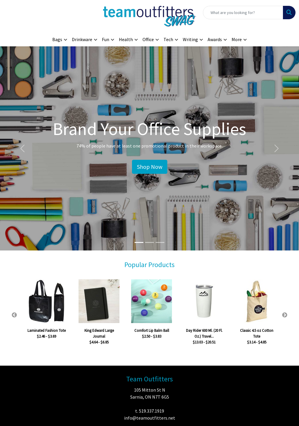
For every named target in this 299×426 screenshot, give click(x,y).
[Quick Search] (243, 12)
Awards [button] (215, 39)
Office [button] (148, 39)
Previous (14, 315)
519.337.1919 (151, 411)
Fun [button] (105, 39)
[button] (22, 148)
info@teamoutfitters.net (149, 418)
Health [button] (126, 39)
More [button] (237, 39)
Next (285, 315)
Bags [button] (57, 39)
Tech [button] (168, 39)
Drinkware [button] (82, 39)
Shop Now (149, 166)
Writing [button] (190, 39)
